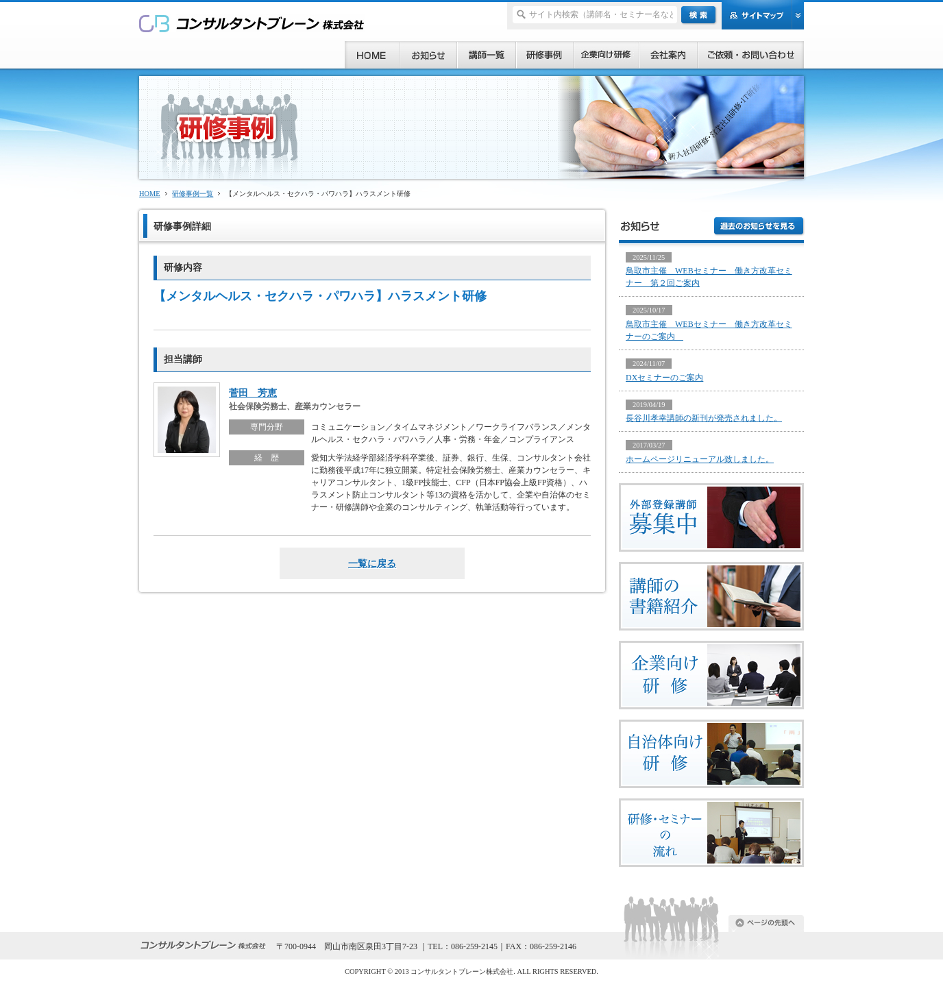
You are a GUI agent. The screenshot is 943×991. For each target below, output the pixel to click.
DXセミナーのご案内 (664, 377)
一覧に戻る (372, 563)
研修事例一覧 (192, 193)
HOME (149, 193)
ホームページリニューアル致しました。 (700, 459)
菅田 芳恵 (253, 392)
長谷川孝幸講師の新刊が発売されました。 (704, 418)
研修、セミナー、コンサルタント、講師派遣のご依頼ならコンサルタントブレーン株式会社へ (252, 23)
